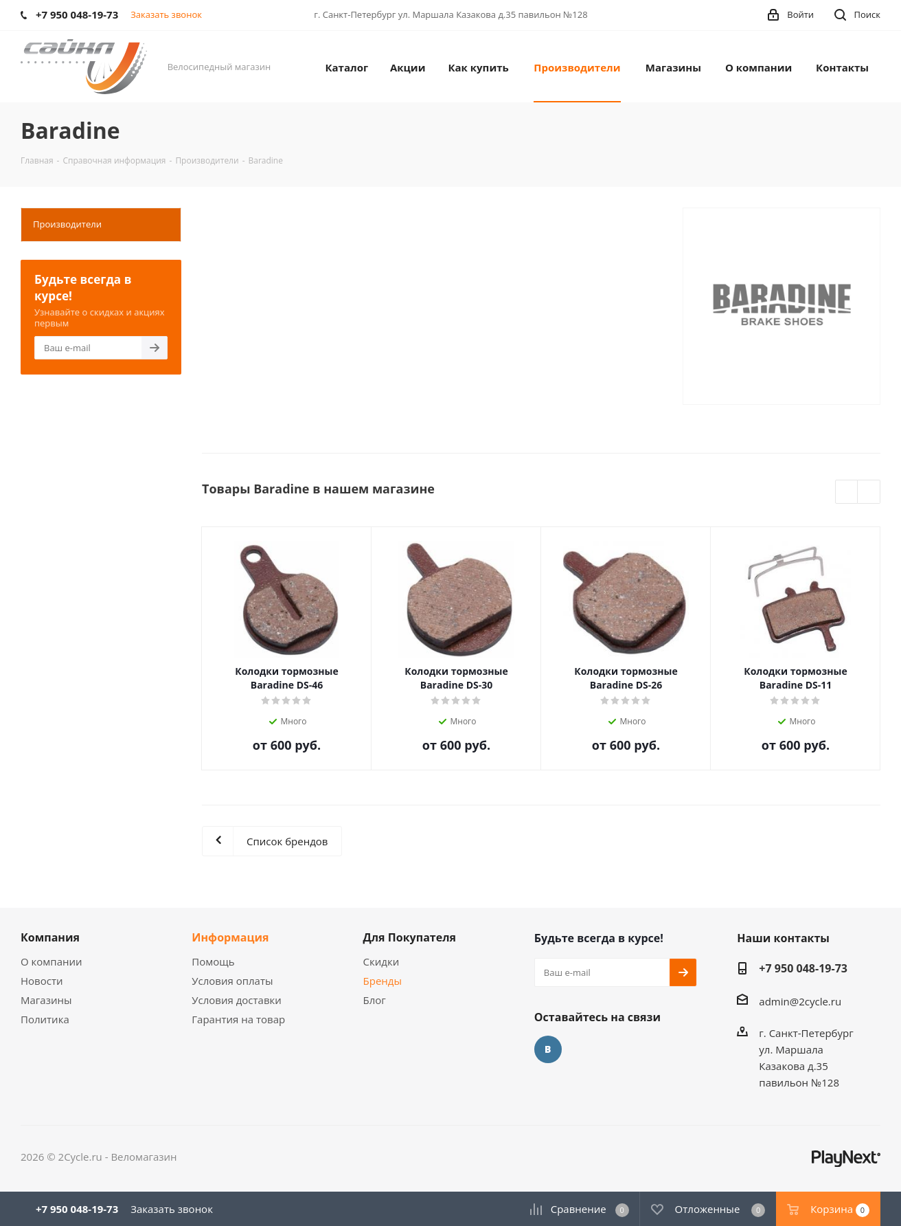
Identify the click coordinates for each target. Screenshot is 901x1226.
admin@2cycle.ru (800, 1001)
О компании (51, 961)
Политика (45, 1019)
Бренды (382, 981)
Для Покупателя (410, 937)
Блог (374, 1000)
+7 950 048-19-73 (803, 968)
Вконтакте (548, 1049)
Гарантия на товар (238, 1019)
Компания (50, 937)
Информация (230, 937)
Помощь (213, 961)
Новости (42, 981)
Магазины (46, 1000)
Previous (847, 492)
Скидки (381, 961)
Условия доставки (237, 1000)
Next (869, 492)
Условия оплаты (232, 981)
